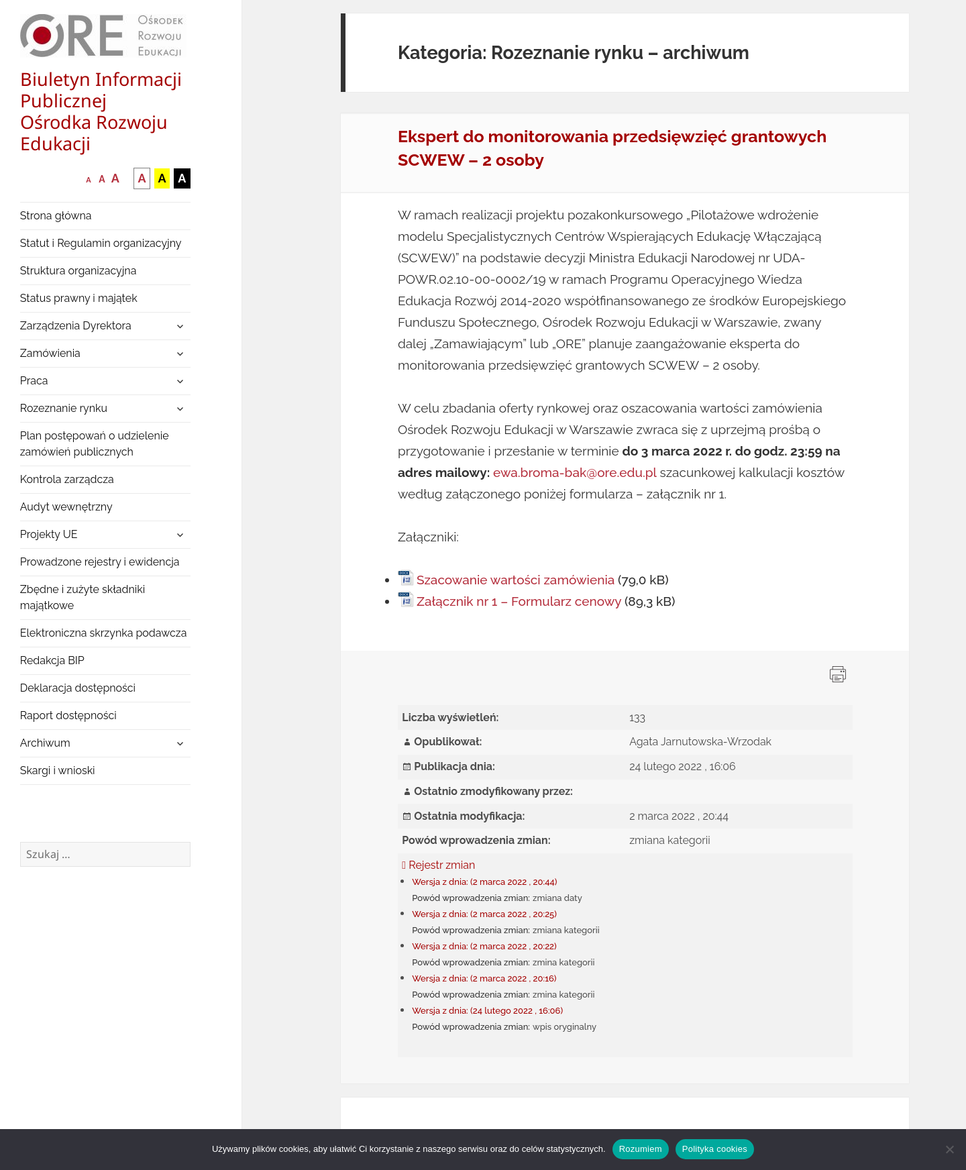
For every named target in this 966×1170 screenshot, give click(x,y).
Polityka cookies (714, 1149)
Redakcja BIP (52, 660)
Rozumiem (640, 1149)
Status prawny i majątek (79, 298)
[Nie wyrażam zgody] (949, 1149)
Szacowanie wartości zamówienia (515, 579)
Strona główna (56, 215)
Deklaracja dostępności (78, 688)
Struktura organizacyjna (78, 270)
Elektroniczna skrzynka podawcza (103, 633)
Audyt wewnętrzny (66, 506)
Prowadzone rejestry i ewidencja (100, 561)
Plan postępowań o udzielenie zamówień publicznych (94, 443)
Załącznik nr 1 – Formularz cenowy (519, 601)
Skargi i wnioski (57, 770)
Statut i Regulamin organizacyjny (101, 243)
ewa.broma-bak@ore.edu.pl (575, 472)
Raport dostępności (68, 715)
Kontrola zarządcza (67, 479)
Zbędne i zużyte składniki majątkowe (83, 597)
